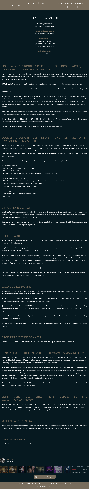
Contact (79, 3)
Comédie (69, 3)
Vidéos (50, 3)
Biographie (32, 3)
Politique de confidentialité (64, 484)
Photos (59, 3)
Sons (42, 3)
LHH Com (44, 54)
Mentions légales (50, 484)
